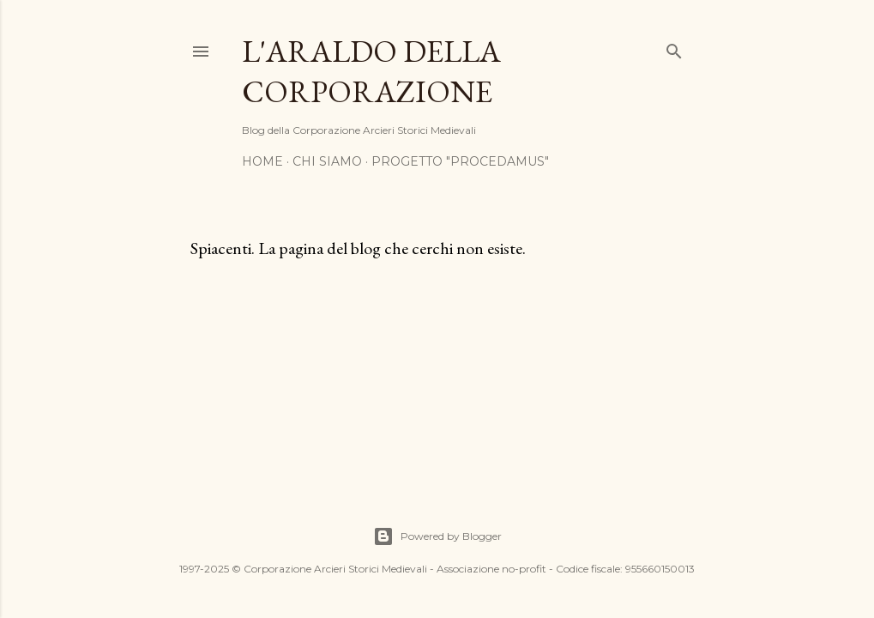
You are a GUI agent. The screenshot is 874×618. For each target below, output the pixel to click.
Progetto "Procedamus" (460, 161)
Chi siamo (327, 161)
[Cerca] (674, 47)
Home (262, 161)
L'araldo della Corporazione (371, 71)
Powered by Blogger (437, 536)
